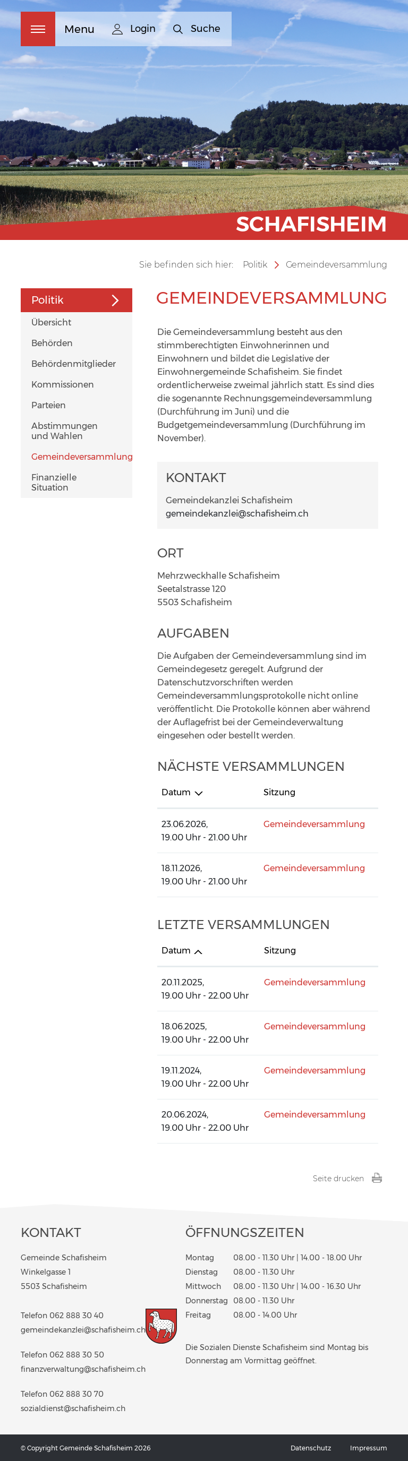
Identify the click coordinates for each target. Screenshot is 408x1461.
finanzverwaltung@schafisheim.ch (83, 1369)
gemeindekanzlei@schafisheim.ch (237, 514)
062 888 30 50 (76, 1355)
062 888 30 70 (76, 1394)
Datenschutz (311, 1448)
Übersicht (51, 322)
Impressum (368, 1448)
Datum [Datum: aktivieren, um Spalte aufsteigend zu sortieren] (176, 951)
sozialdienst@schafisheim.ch (73, 1408)
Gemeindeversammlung (81, 457)
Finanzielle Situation (53, 482)
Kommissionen (62, 385)
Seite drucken (347, 1178)
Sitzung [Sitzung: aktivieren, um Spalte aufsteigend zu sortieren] (271, 792)
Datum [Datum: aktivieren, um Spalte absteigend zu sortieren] (176, 792)
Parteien (48, 405)
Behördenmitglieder (73, 364)
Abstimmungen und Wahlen (64, 431)
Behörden (52, 343)
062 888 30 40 (76, 1315)
